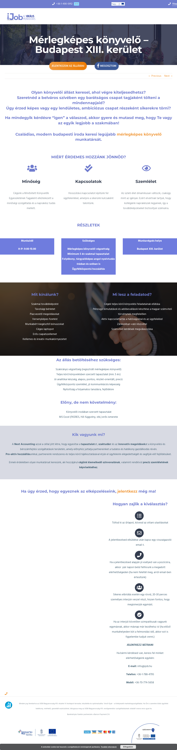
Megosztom (106, 65)
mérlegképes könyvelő (139, 134)
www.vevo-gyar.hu (144, 703)
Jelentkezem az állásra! (68, 66)
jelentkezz (127, 485)
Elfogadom (128, 747)
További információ (109, 747)
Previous (156, 76)
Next (167, 76)
